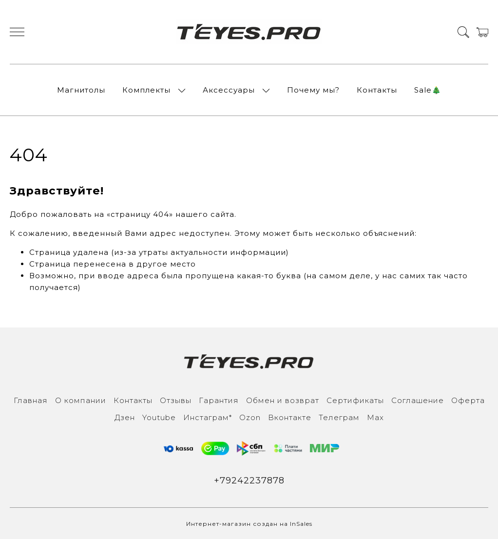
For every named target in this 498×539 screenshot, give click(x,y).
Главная (31, 400)
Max (375, 417)
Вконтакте (289, 417)
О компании (80, 400)
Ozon (250, 417)
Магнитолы (81, 90)
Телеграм (339, 417)
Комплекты (146, 90)
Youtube (159, 417)
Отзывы (176, 400)
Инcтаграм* (207, 417)
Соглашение (417, 400)
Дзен (125, 417)
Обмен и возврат (282, 400)
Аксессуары (229, 90)
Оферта (468, 400)
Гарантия (219, 400)
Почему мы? (313, 90)
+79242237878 (249, 480)
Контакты (377, 90)
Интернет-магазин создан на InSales (249, 523)
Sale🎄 (427, 90)
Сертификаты (355, 400)
